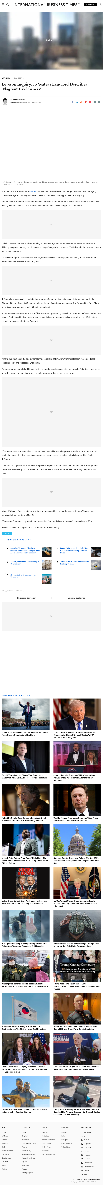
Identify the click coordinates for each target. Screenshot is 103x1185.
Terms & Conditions (48, 1140)
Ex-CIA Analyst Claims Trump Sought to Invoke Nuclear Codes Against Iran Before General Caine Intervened (75, 903)
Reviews (4, 1169)
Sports (4, 1165)
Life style (5, 1161)
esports (24, 1161)
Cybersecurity (26, 1151)
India (63, 1136)
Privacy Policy (46, 1143)
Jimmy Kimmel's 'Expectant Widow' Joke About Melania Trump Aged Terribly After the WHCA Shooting (74, 777)
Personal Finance (7, 1151)
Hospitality (25, 1136)
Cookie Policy (46, 1147)
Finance (24, 1147)
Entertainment (6, 1158)
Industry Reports (27, 1173)
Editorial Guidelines (76, 598)
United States (66, 1147)
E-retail (24, 1132)
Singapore (64, 1140)
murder (32, 191)
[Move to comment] (99, 102)
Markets (4, 1140)
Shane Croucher (19, 99)
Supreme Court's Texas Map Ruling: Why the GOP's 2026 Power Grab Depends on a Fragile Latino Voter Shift (76, 860)
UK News (5, 1136)
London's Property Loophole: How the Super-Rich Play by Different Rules (74, 550)
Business (5, 1143)
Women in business (28, 1158)
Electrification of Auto (29, 1143)
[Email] (95, 102)
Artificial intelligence (28, 1154)
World (4, 1132)
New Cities (25, 1165)
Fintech (24, 1169)
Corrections (45, 1151)
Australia (64, 1132)
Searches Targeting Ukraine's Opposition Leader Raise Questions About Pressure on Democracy (25, 550)
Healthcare (25, 1140)
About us (44, 1132)
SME (3, 1147)
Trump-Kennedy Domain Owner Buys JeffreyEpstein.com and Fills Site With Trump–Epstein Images (77, 986)
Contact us (45, 1136)
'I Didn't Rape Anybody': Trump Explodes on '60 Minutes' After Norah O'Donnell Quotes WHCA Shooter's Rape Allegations (74, 735)
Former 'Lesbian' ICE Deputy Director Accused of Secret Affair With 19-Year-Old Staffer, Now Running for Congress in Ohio (24, 1069)
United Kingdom (66, 1143)
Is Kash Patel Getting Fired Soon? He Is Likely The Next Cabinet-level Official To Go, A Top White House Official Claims (25, 860)
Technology (5, 1154)
